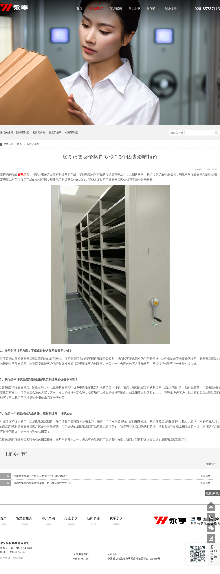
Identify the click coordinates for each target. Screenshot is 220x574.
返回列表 (212, 493)
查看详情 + (206, 475)
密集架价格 (38, 132)
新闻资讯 (153, 8)
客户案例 (116, 8)
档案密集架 (71, 132)
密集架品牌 (55, 132)
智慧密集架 (96, 8)
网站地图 (18, 558)
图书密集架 (22, 132)
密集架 (22, 174)
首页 (79, 8)
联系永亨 (171, 8)
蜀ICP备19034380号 (21, 548)
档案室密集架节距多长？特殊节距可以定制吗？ (40, 475)
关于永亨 (134, 8)
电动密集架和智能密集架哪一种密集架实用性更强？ (43, 482)
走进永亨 (71, 521)
